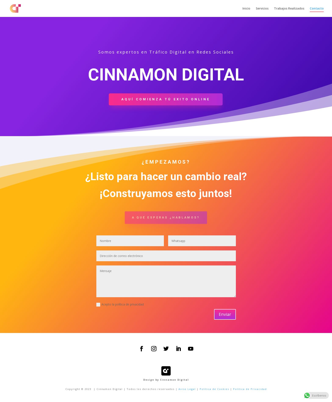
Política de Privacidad (250, 389)
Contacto (317, 8)
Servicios (262, 8)
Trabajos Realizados (289, 8)
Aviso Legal (187, 389)
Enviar (225, 314)
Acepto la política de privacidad (120, 304)
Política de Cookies (214, 389)
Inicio (246, 8)
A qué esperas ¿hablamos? (166, 217)
